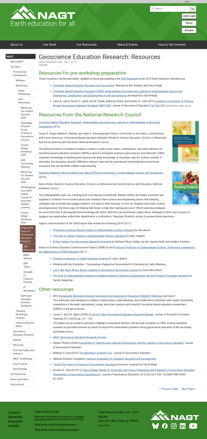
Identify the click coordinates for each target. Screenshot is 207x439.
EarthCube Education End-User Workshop (26, 301)
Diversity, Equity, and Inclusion (23, 352)
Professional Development (20, 74)
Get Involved (17, 384)
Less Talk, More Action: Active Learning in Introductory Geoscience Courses (96, 270)
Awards (17, 340)
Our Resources (86, 44)
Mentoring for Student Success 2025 (27, 112)
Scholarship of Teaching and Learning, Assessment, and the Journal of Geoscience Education (131, 343)
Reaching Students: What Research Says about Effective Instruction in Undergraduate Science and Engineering (101, 172)
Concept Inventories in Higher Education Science (80, 258)
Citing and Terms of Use (47, 411)
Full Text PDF (157, 105)
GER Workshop (129, 78)
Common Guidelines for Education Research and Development (121, 358)
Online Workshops (24, 92)
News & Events (127, 44)
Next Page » (188, 388)
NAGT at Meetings (22, 358)
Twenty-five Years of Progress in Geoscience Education (84, 364)
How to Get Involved (171, 44)
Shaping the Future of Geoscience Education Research (27, 235)
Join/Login (189, 15)
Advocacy (18, 345)
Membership (15, 416)
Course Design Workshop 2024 (26, 217)
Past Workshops (24, 101)
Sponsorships (20, 369)
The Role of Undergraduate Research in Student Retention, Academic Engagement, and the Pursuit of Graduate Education (121, 275)
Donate (189, 30)
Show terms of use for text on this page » (56, 424)
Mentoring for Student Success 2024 (27, 177)
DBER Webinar (27, 257)
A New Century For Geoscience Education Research (82, 241)
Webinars (20, 80)
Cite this (43, 64)
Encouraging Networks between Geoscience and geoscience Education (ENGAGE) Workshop (111, 296)
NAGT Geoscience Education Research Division (79, 337)
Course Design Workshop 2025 (26, 150)
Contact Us (14, 412)
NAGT (10, 56)
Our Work (49, 44)
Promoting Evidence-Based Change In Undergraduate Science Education (93, 230)
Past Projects (20, 364)
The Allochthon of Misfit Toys (95, 353)
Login (186, 2)
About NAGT (17, 61)
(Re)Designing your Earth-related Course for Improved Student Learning (28, 197)
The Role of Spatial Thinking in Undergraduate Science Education (89, 236)
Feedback (13, 425)
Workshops (21, 85)
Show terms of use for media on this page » (57, 429)
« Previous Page (168, 388)
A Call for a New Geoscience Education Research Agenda (121, 314)
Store (189, 23)
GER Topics (26, 265)
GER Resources (29, 248)
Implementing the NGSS (25, 325)
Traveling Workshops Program (21, 314)
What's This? (103, 425)
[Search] (169, 9)
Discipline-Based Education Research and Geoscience (83, 85)
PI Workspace (29, 289)
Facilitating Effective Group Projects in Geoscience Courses (27, 131)
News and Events (19, 379)
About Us (16, 44)
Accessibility (15, 421)
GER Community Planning (27, 163)
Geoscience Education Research (23, 333)
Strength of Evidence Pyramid (28, 277)
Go (192, 9)
